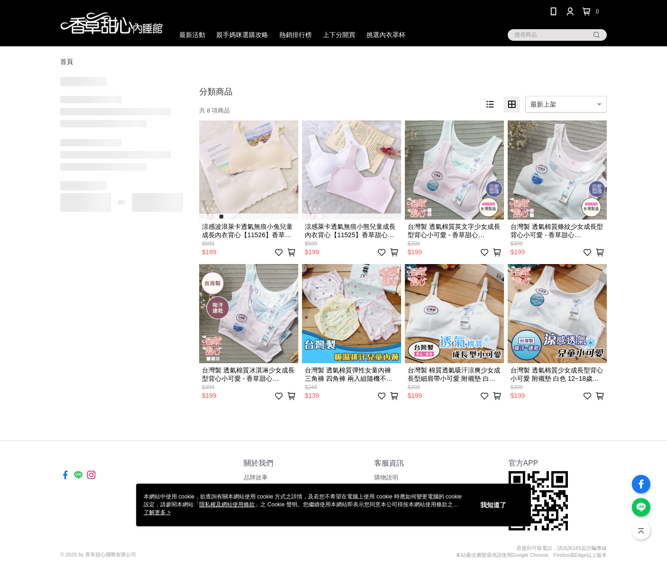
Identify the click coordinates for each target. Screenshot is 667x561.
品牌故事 (256, 477)
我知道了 (493, 505)
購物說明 (386, 477)
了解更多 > (157, 512)
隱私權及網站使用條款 (227, 504)
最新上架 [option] (543, 104)
